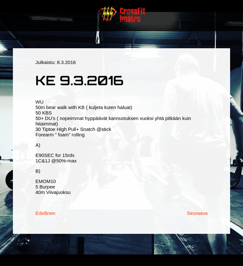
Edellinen (45, 213)
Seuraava (197, 213)
